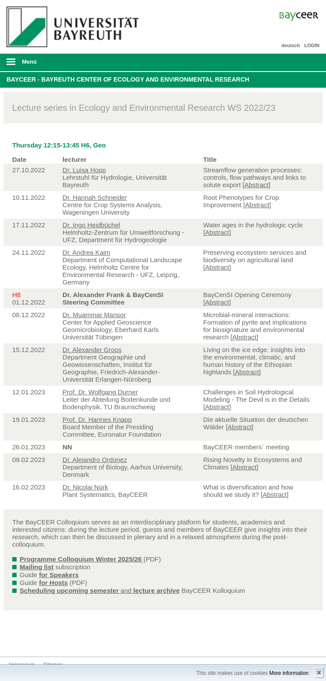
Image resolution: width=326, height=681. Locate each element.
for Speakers (59, 574)
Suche (288, 62)
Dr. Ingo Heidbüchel (91, 225)
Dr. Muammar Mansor (94, 314)
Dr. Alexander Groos (91, 349)
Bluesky (16, 640)
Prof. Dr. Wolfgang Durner (100, 392)
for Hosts (53, 582)
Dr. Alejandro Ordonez (94, 459)
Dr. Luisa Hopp (84, 170)
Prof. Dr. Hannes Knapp (97, 419)
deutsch (290, 45)
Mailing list (37, 567)
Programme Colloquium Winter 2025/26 (81, 559)
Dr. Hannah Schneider (94, 197)
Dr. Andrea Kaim (86, 252)
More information (289, 673)
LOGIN (311, 45)
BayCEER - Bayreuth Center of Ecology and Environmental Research (128, 79)
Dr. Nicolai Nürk (85, 487)
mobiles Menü (72, 64)
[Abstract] (256, 184)
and (100, 590)
